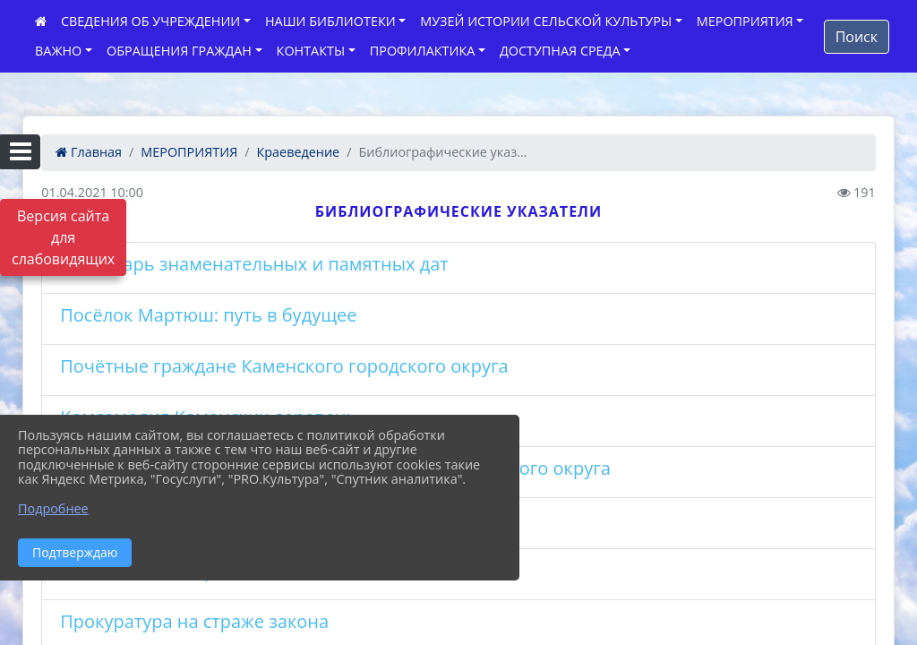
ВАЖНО (58, 50)
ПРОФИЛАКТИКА (422, 50)
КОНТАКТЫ (311, 50)
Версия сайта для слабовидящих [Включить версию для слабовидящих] (63, 237)
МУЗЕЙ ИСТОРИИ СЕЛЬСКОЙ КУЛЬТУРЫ (546, 21)
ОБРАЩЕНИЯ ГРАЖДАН (179, 50)
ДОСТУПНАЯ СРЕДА (560, 50)
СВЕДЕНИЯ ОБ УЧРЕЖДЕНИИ (150, 21)
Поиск (857, 37)
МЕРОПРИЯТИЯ (745, 21)
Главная (89, 151)
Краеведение (298, 151)
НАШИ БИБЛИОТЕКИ (330, 21)
